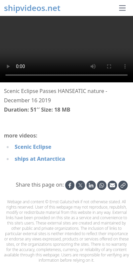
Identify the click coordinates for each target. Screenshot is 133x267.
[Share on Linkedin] (91, 185)
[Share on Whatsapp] (101, 185)
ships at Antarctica (40, 158)
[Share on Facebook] (69, 185)
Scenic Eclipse (33, 146)
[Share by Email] (112, 185)
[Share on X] (80, 185)
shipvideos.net (32, 8)
